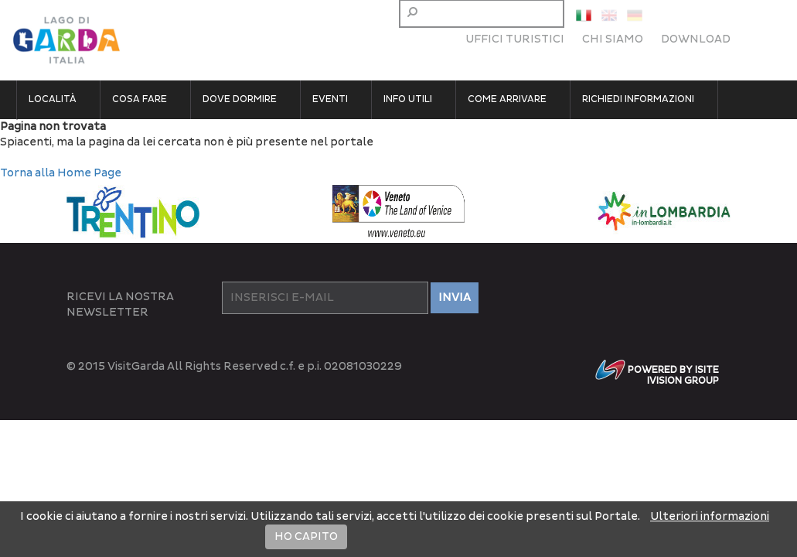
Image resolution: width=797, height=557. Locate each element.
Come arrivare (507, 99)
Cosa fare (139, 99)
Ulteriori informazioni (709, 516)
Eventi (330, 99)
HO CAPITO (306, 536)
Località (53, 99)
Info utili (407, 99)
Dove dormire (240, 99)
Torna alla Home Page (60, 172)
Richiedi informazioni (638, 99)
